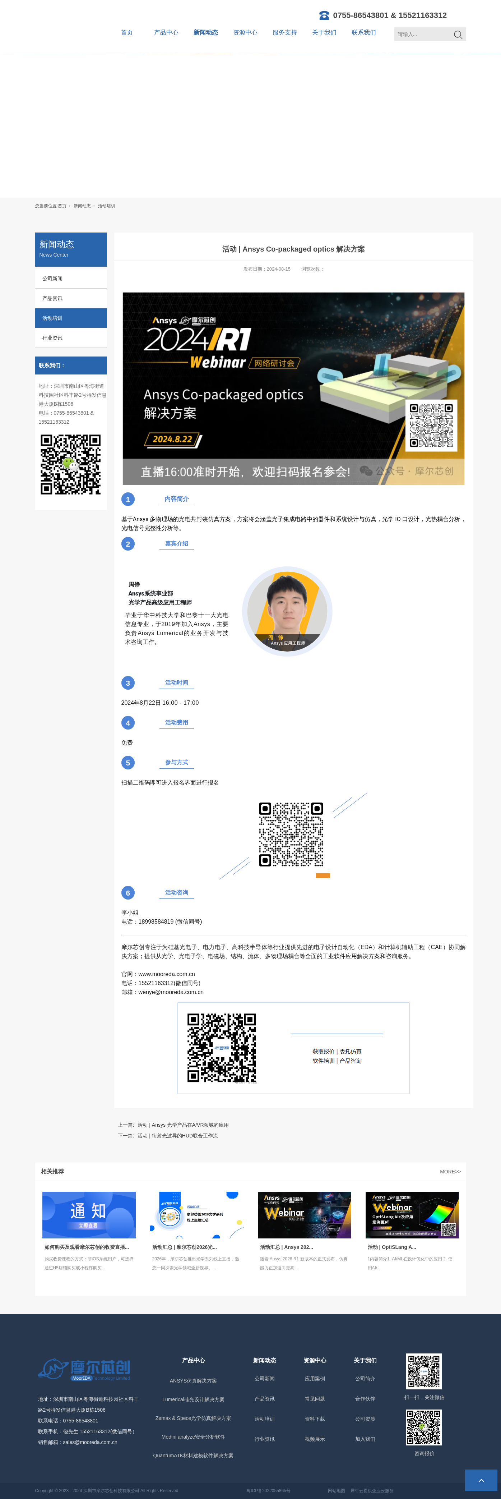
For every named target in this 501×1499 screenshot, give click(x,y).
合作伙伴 (365, 1399)
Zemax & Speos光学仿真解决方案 (194, 1418)
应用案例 (315, 1378)
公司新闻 (52, 278)
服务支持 (285, 32)
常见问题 (315, 1399)
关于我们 (324, 32)
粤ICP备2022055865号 (268, 1490)
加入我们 (365, 1439)
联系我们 (364, 32)
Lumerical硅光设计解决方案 (193, 1399)
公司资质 (365, 1419)
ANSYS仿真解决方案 (193, 1381)
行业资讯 (52, 337)
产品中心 (166, 32)
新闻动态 (206, 32)
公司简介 (365, 1378)
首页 (127, 32)
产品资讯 (52, 298)
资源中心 (245, 32)
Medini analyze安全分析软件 (193, 1437)
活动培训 (106, 205)
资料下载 (315, 1419)
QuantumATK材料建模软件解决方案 (193, 1455)
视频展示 (315, 1439)
